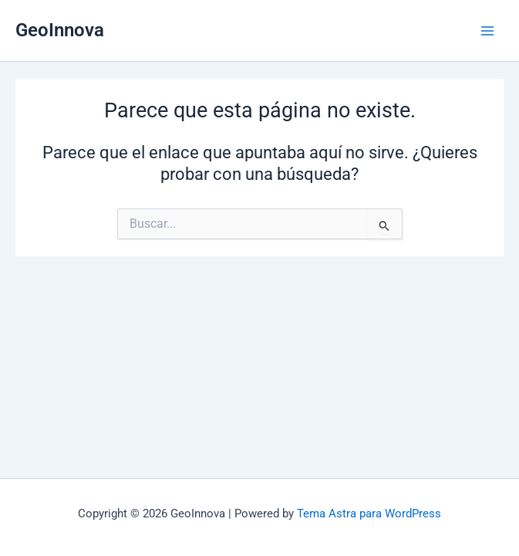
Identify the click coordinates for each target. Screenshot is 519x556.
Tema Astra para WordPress (369, 513)
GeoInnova (59, 30)
